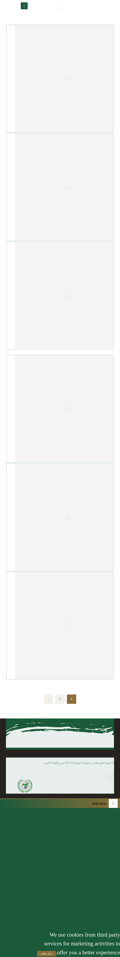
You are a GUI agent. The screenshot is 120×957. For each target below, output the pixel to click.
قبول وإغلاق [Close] (46, 953)
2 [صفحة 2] (60, 699)
